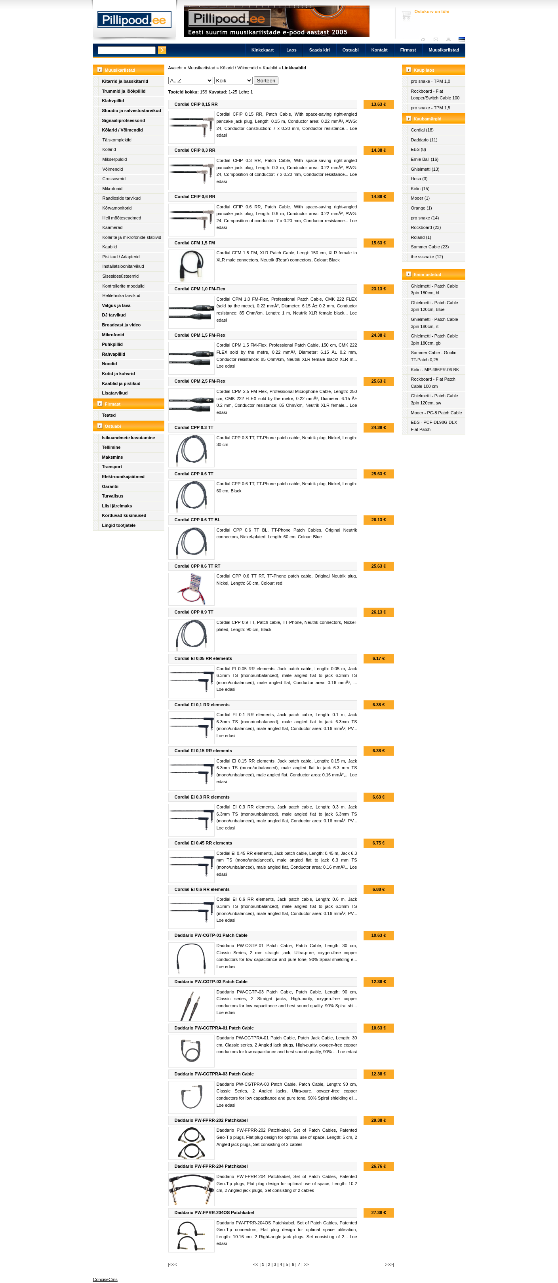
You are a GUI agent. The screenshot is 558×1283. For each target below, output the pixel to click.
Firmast (408, 50)
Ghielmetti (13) (425, 169)
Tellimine (111, 447)
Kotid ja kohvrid (118, 373)
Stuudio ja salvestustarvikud (131, 110)
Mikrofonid (113, 188)
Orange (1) (421, 208)
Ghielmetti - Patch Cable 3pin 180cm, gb (434, 339)
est (461, 39)
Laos (291, 50)
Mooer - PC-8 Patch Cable (436, 412)
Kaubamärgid (428, 118)
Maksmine (112, 457)
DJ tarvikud (114, 315)
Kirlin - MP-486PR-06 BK (435, 369)
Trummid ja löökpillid (124, 91)
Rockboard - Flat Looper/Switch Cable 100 (435, 95)
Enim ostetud (428, 274)
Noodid (109, 363)
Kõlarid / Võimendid (122, 130)
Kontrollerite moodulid (124, 286)
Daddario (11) (424, 139)
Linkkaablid (294, 67)
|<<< (172, 1264)
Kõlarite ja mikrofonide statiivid (132, 237)
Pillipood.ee (134, 22)
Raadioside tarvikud (122, 198)
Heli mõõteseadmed (122, 217)
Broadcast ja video (121, 324)
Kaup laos (424, 70)
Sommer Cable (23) (430, 246)
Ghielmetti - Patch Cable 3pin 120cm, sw (434, 399)
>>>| (389, 1264)
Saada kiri (438, 39)
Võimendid (113, 169)
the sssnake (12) (427, 256)
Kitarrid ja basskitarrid (125, 81)
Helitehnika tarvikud (122, 295)
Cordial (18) (422, 130)
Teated (109, 415)
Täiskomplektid (117, 139)
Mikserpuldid (115, 159)
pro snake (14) (425, 217)
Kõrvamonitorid (117, 208)
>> (306, 1264)
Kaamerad (113, 227)
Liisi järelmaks (117, 505)
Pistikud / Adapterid (121, 256)
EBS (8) (419, 149)
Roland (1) (421, 237)
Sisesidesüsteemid (121, 276)
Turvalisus (113, 496)
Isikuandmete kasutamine (128, 437)
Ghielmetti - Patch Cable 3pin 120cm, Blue (434, 306)
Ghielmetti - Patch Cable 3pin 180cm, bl (434, 289)
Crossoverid (114, 178)
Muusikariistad (443, 50)
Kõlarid (109, 149)
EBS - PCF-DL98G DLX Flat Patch (434, 426)
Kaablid (110, 246)
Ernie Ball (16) (425, 159)
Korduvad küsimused (124, 515)
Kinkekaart (262, 50)
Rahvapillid (114, 354)
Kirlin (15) (420, 188)
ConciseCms (105, 1279)
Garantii (110, 486)
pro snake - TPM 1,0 (430, 81)
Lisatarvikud (115, 393)
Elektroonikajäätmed (123, 476)
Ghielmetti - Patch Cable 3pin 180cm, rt (434, 323)
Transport (112, 466)
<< (255, 1264)
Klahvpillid (113, 100)
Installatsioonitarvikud (123, 266)
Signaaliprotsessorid (123, 120)
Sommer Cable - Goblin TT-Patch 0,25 (434, 356)
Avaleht (425, 39)
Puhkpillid (112, 344)
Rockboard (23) (426, 227)
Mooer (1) (420, 198)
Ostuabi (351, 50)
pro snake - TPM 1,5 (430, 107)
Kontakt (379, 50)
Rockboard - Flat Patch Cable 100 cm (433, 383)
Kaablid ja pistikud (121, 383)
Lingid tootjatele (119, 525)
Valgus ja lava (116, 305)
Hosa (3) (419, 178)
